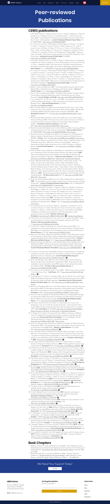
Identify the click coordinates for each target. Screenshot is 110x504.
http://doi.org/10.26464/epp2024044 (42, 105)
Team (85, 488)
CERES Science (12, 481)
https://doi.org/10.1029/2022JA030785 (52, 301)
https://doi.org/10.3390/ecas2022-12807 (43, 321)
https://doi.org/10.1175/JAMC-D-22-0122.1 (52, 258)
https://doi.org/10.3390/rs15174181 (59, 232)
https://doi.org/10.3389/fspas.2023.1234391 (68, 240)
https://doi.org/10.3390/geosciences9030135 (47, 438)
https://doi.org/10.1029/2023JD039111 (70, 248)
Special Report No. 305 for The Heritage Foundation (58, 450)
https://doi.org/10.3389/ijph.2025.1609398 (43, 58)
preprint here (60, 158)
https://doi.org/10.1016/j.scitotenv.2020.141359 (61, 411)
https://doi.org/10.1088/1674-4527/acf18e (51, 216)
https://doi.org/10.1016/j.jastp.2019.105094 (48, 430)
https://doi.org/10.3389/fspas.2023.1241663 (46, 224)
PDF (36, 451)
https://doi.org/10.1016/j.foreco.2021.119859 (60, 364)
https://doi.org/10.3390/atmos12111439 (50, 371)
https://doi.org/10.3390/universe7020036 (45, 390)
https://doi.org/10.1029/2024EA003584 (54, 132)
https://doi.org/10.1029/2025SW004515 (66, 68)
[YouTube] (84, 2)
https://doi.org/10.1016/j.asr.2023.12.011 (43, 158)
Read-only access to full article (40, 311)
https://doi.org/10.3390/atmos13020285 (57, 356)
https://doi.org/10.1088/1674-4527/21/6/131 (57, 382)
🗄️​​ (84, 248)
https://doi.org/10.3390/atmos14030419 (57, 292)
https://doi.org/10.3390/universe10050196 (62, 138)
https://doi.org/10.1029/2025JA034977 (54, 42)
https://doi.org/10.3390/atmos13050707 (68, 346)
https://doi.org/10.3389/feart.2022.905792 (49, 339)
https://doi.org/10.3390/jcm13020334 (70, 146)
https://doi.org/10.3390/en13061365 (67, 422)
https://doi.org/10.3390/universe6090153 (43, 403)
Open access (64, 126)
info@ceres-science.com (16, 493)
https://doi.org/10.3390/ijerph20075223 (67, 282)
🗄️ (66, 216)
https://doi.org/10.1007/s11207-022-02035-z (70, 309)
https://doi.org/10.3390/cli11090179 (73, 201)
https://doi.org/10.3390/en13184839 (53, 417)
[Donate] (105, 2)
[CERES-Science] (17, 3)
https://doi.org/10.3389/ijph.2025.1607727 (43, 85)
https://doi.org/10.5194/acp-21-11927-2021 (43, 398)
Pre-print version (55, 311)
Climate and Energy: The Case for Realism (52, 455)
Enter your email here (48, 483)
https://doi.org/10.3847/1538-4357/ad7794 (64, 113)
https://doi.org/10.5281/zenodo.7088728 (56, 384)
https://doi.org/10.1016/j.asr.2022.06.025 (46, 329)
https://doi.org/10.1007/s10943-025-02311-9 (70, 97)
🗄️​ (66, 301)
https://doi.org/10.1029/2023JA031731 (42, 185)
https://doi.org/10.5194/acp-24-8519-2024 (46, 126)
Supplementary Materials (72, 158)
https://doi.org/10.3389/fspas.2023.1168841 (44, 268)
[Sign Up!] (59, 491)
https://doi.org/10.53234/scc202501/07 (58, 91)
